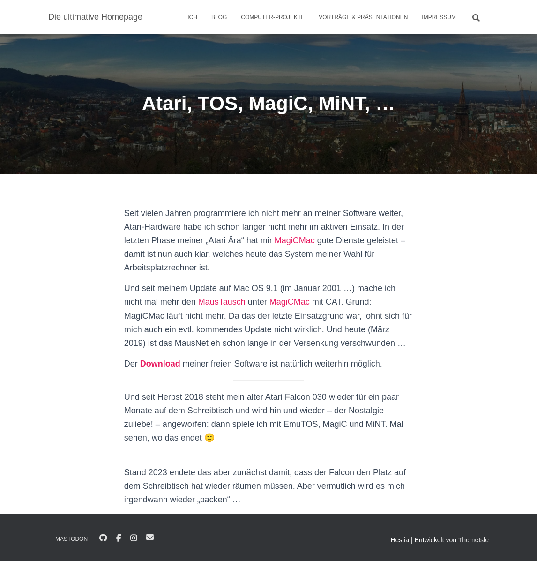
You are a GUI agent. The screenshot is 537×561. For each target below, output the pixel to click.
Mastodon (71, 539)
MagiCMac (295, 240)
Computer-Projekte (273, 17)
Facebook (119, 538)
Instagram (134, 538)
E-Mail (150, 537)
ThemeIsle (473, 540)
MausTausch (222, 302)
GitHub (103, 538)
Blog (219, 17)
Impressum (439, 17)
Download (160, 363)
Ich (192, 17)
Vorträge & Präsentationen (363, 17)
